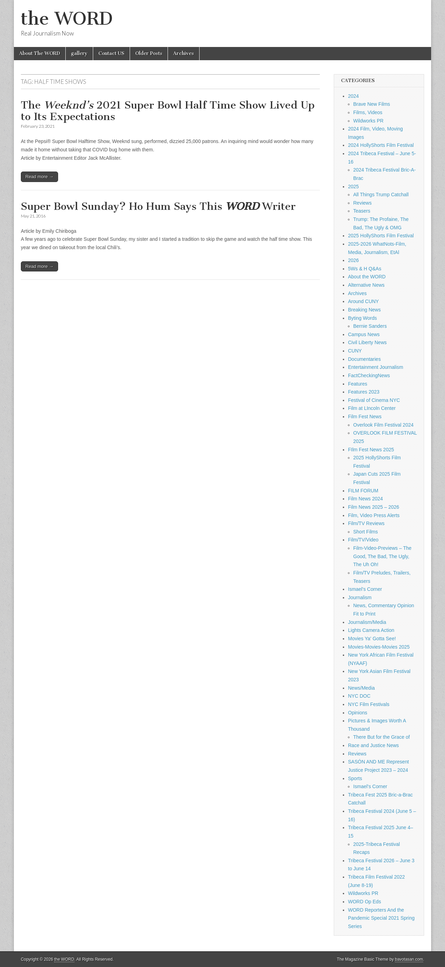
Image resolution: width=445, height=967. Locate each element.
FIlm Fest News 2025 (371, 449)
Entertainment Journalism (375, 367)
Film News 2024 (365, 498)
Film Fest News (364, 416)
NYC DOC (359, 696)
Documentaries (364, 359)
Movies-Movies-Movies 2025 (379, 647)
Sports (355, 778)
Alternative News (366, 285)
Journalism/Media (367, 622)
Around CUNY (363, 301)
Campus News (364, 334)
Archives (183, 53)
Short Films (365, 531)
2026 (353, 260)
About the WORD (367, 276)
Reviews (362, 203)
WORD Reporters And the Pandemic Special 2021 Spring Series (381, 918)
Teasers (361, 211)
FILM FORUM (363, 490)
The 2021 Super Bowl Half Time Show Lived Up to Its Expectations (168, 111)
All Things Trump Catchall (380, 194)
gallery (79, 53)
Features (357, 384)
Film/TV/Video (363, 539)
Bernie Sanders (370, 326)
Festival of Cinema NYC (374, 400)
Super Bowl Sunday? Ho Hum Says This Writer (158, 206)
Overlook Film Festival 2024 (383, 425)
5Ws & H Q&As (364, 268)
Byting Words (362, 318)
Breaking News (364, 309)
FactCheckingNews (369, 375)
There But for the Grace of (381, 737)
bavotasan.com (409, 959)
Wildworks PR (368, 121)
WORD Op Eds (364, 901)
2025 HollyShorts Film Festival (381, 235)
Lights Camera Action (371, 630)
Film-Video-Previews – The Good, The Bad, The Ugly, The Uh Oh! (382, 556)
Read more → (39, 176)
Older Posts (148, 53)
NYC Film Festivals (368, 704)
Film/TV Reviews (366, 523)
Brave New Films (371, 104)
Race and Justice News (373, 745)
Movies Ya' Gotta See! (372, 638)
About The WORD (39, 53)
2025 (353, 186)
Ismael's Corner (365, 589)
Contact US (111, 53)
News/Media (361, 688)
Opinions (357, 712)
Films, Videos (367, 112)
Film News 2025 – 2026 (373, 507)
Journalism (360, 597)
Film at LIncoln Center (372, 408)
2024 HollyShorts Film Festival (381, 145)
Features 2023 (363, 392)
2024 (353, 96)
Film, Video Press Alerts (373, 515)
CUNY (355, 351)
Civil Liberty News (367, 342)
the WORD (67, 18)
